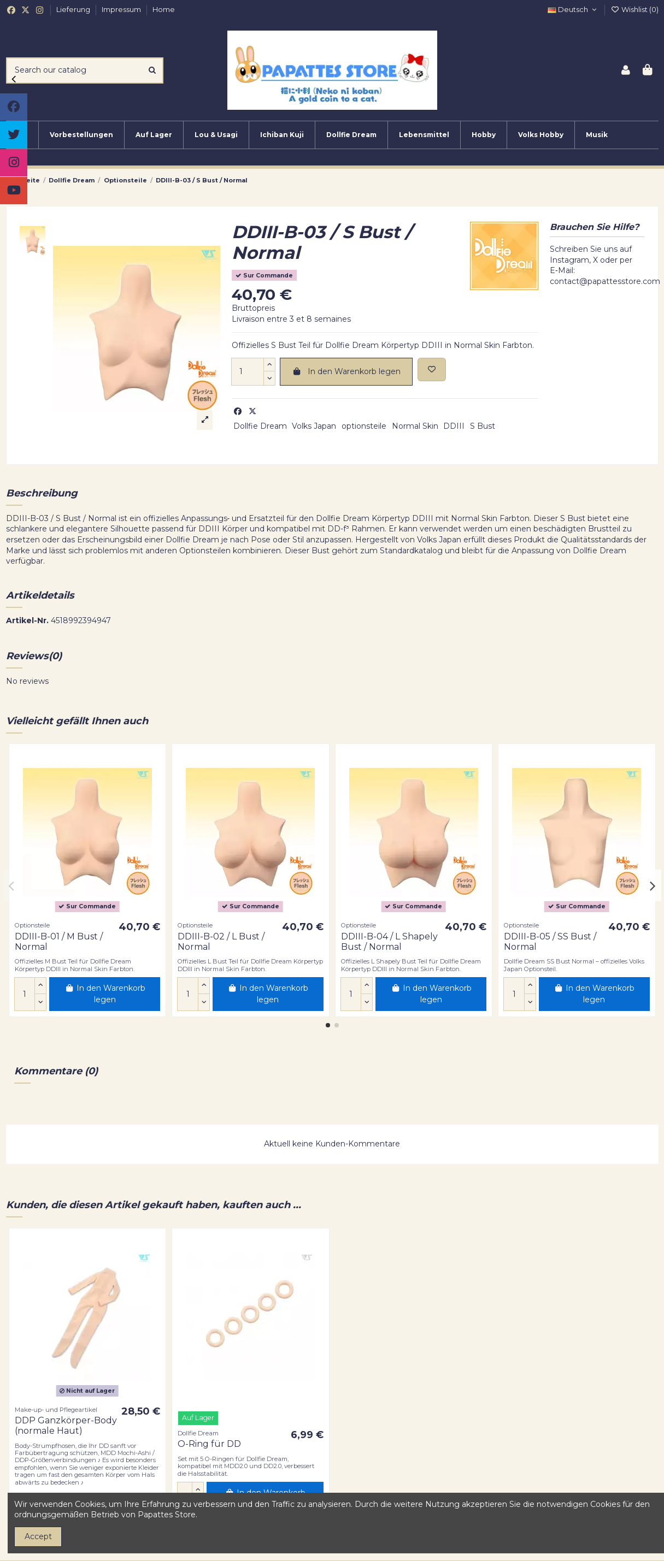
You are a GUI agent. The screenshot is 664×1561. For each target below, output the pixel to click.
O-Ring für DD (209, 1444)
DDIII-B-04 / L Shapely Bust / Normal (389, 941)
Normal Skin (415, 426)
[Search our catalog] (152, 70)
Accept (38, 1536)
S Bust (482, 426)
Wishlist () (634, 9)
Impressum (122, 9)
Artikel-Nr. (27, 620)
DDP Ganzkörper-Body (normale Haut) (66, 1425)
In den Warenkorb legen (346, 371)
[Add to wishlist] (432, 369)
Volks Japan (314, 426)
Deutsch (573, 9)
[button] (328, 1025)
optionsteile (364, 426)
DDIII (454, 426)
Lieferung (74, 9)
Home (163, 9)
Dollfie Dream (260, 426)
